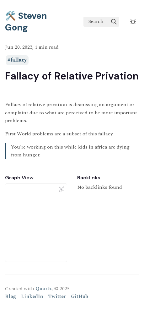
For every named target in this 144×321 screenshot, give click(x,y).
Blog (10, 296)
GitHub (79, 296)
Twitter (57, 296)
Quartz (43, 288)
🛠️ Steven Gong (26, 21)
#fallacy (17, 60)
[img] (114, 21)
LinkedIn (32, 296)
